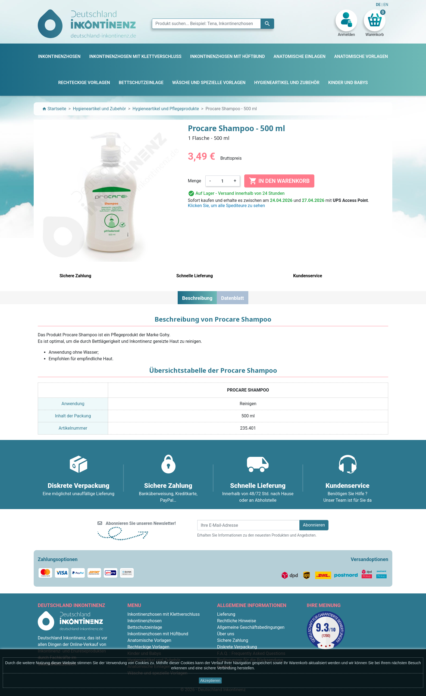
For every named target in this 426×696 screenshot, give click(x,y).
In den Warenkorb (279, 181)
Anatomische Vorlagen (149, 640)
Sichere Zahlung (232, 640)
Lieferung (226, 614)
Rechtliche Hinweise (236, 620)
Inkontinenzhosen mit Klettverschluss (163, 614)
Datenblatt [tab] (232, 298)
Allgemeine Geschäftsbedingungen (250, 627)
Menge (194, 180)
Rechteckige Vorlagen (148, 646)
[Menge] (222, 181)
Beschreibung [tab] (197, 298)
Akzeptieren (210, 680)
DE (378, 4)
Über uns (225, 633)
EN (385, 4)
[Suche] (213, 24)
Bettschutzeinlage (144, 627)
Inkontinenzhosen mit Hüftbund (157, 633)
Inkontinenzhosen (144, 620)
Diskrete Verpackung (237, 646)
